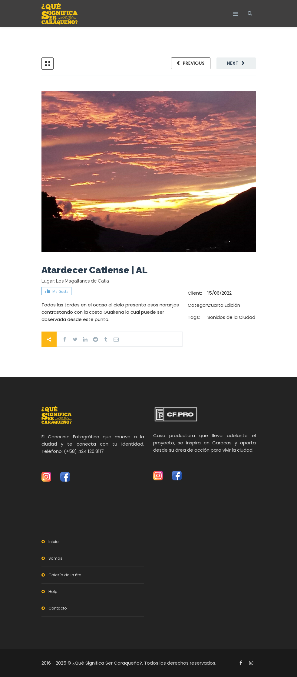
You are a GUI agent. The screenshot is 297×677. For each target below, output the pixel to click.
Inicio (53, 542)
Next (233, 63)
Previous (194, 63)
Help (53, 591)
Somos (55, 558)
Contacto (57, 608)
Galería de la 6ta (64, 575)
